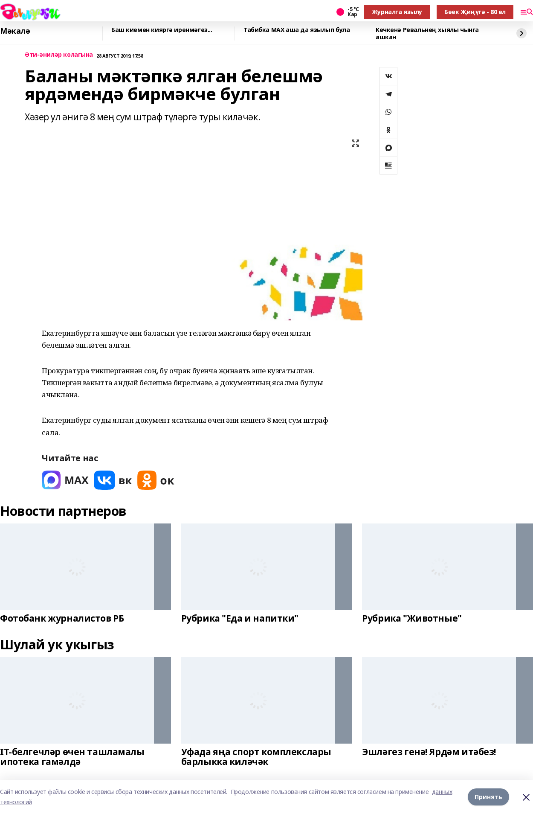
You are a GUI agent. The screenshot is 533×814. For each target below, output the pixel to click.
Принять (488, 797)
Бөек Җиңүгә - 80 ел (475, 12)
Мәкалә (15, 31)
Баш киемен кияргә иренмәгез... (161, 30)
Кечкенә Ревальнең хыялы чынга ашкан (427, 33)
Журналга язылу (397, 12)
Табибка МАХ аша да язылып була (296, 30)
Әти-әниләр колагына (59, 54)
